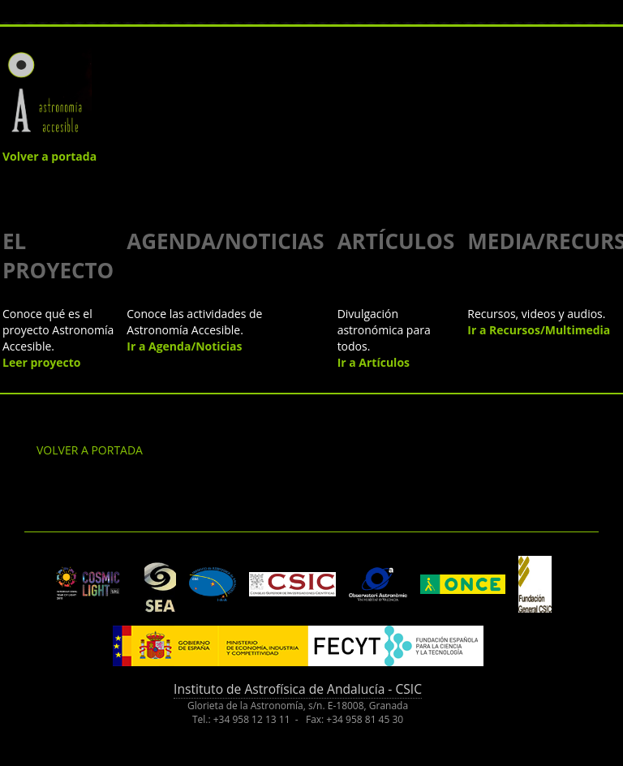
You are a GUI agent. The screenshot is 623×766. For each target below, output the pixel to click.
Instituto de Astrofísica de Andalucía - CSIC (298, 689)
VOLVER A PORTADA (90, 450)
